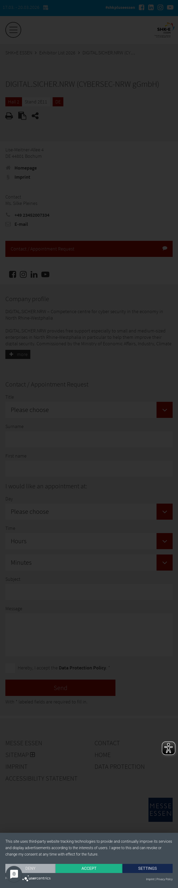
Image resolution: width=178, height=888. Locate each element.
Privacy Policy (165, 879)
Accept (88, 868)
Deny (31, 868)
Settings (147, 868)
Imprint (150, 879)
